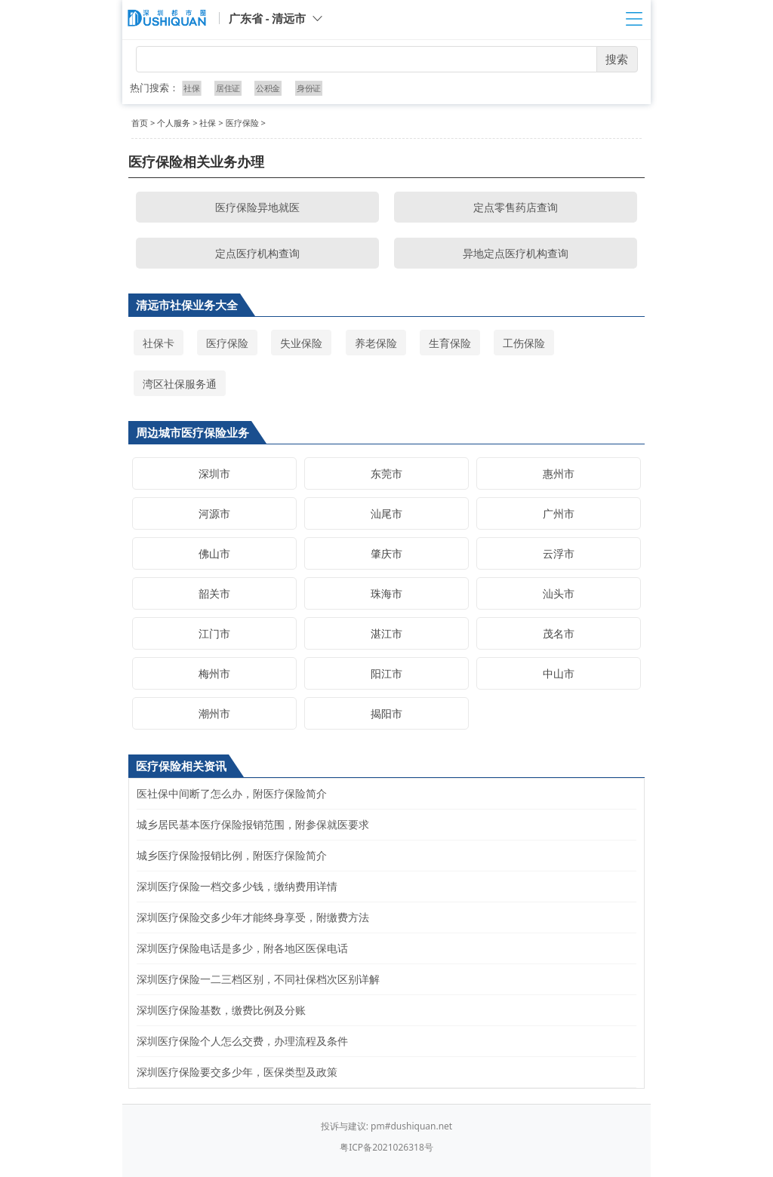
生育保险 (450, 343)
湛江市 (386, 633)
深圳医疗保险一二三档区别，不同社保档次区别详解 (258, 979)
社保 (192, 88)
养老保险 (376, 343)
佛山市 (214, 553)
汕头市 (558, 593)
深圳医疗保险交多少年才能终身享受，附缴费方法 (253, 917)
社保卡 (158, 343)
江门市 (214, 633)
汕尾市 (386, 513)
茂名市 (558, 633)
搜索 (616, 58)
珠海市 (386, 593)
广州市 (558, 513)
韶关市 (214, 593)
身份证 (308, 88)
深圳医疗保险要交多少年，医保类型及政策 (237, 1072)
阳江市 (386, 673)
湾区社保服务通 (180, 383)
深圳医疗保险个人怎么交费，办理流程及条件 (242, 1041)
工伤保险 (524, 343)
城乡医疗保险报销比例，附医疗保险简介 (232, 855)
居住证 (228, 88)
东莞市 (386, 473)
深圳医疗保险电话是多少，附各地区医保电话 (242, 948)
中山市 (558, 673)
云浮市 (558, 553)
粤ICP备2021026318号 (386, 1147)
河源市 (214, 513)
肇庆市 (386, 553)
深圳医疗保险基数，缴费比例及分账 (221, 1010)
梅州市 (214, 673)
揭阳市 (386, 713)
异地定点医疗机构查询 (515, 253)
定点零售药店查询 (515, 207)
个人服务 (173, 122)
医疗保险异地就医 (257, 207)
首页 (139, 122)
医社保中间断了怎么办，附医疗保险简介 (232, 793)
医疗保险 (242, 122)
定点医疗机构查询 (257, 253)
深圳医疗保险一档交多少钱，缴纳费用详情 (237, 886)
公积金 (268, 88)
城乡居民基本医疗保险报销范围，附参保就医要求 (253, 824)
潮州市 (214, 713)
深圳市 (214, 473)
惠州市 (558, 473)
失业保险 (301, 343)
